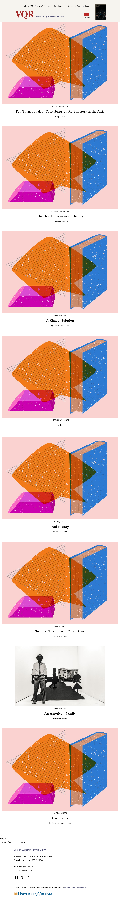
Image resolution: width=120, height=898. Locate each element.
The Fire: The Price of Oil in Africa (60, 631)
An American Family (60, 713)
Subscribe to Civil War (13, 842)
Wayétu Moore (61, 719)
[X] (22, 877)
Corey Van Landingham (61, 823)
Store (79, 6)
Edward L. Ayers (61, 221)
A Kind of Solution (60, 320)
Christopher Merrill (61, 326)
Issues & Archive (43, 6)
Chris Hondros (61, 636)
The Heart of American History (60, 216)
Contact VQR (69, 887)
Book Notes (60, 425)
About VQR (28, 6)
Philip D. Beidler (61, 117)
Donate (70, 6)
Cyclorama (60, 818)
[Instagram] (27, 877)
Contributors (58, 6)
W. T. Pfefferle (61, 532)
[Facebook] (16, 877)
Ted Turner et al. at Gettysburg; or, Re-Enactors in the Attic (60, 111)
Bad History (60, 526)
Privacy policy (81, 887)
